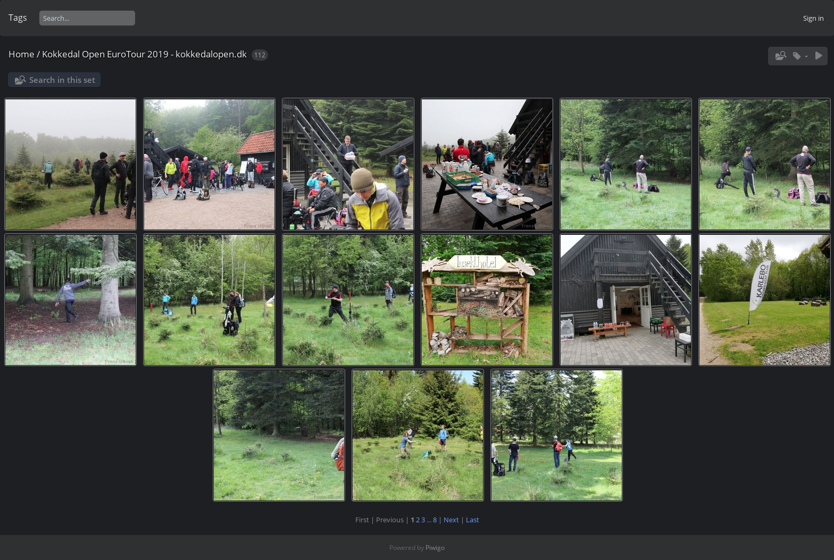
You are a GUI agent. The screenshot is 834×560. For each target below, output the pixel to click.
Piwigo (435, 547)
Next (451, 519)
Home (22, 54)
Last (472, 519)
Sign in (813, 18)
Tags (18, 17)
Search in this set (62, 79)
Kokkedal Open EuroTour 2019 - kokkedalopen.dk (144, 54)
